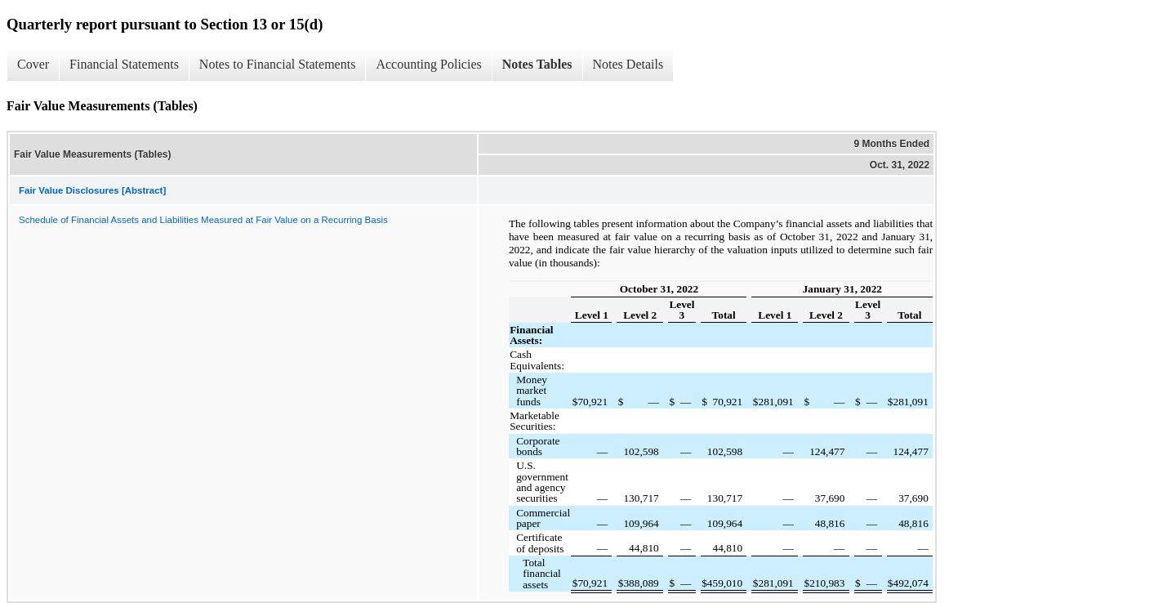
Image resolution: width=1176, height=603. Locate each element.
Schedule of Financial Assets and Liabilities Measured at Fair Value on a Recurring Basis (203, 220)
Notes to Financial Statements (277, 64)
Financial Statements (124, 64)
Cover (33, 64)
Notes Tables (537, 64)
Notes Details (628, 64)
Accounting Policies (428, 64)
